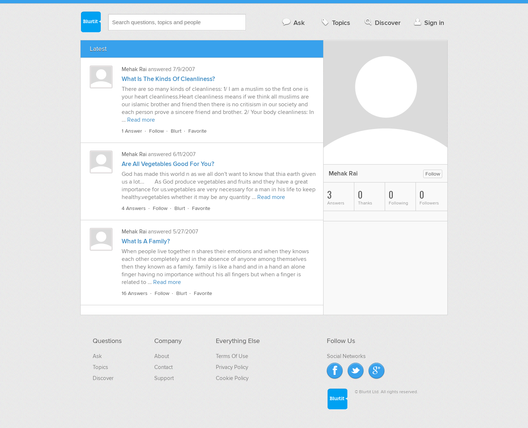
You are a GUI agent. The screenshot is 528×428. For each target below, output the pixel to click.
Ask (292, 22)
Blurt (176, 131)
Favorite (197, 131)
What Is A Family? (146, 241)
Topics (335, 22)
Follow (156, 131)
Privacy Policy (232, 367)
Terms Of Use (232, 356)
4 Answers (134, 208)
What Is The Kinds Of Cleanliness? (168, 79)
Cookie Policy (232, 378)
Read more (141, 119)
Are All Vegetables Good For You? (168, 164)
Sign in (428, 22)
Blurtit (90, 22)
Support (164, 378)
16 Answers (135, 293)
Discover (382, 22)
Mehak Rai (134, 69)
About (161, 356)
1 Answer (132, 131)
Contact (163, 367)
